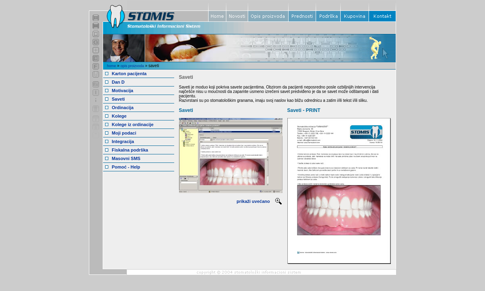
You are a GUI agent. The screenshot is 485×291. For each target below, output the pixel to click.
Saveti (118, 99)
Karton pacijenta (129, 73)
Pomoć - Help (126, 166)
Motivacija (122, 90)
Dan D (118, 82)
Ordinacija (123, 107)
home (111, 66)
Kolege (119, 116)
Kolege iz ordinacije (133, 124)
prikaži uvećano (253, 201)
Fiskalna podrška (130, 150)
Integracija (123, 141)
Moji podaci (124, 133)
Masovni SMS (126, 158)
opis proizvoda (132, 66)
